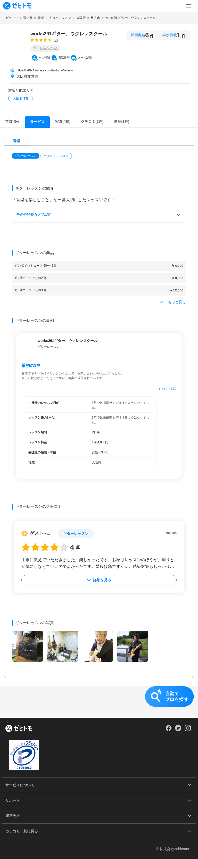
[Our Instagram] (188, 730)
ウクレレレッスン (56, 156)
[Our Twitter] (178, 730)
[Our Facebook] (168, 730)
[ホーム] (18, 729)
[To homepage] (17, 6)
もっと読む (167, 389)
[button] (26, 156)
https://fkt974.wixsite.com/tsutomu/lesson (44, 70)
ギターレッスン (25, 156)
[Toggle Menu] (188, 6)
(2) (56, 40)
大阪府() (20, 98)
